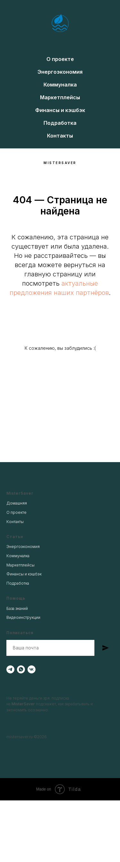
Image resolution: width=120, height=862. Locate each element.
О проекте (60, 59)
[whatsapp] (21, 669)
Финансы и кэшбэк (60, 110)
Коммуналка (60, 84)
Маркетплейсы (60, 97)
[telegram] (10, 669)
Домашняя (16, 503)
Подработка (60, 123)
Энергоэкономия (60, 72)
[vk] (32, 669)
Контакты (60, 135)
